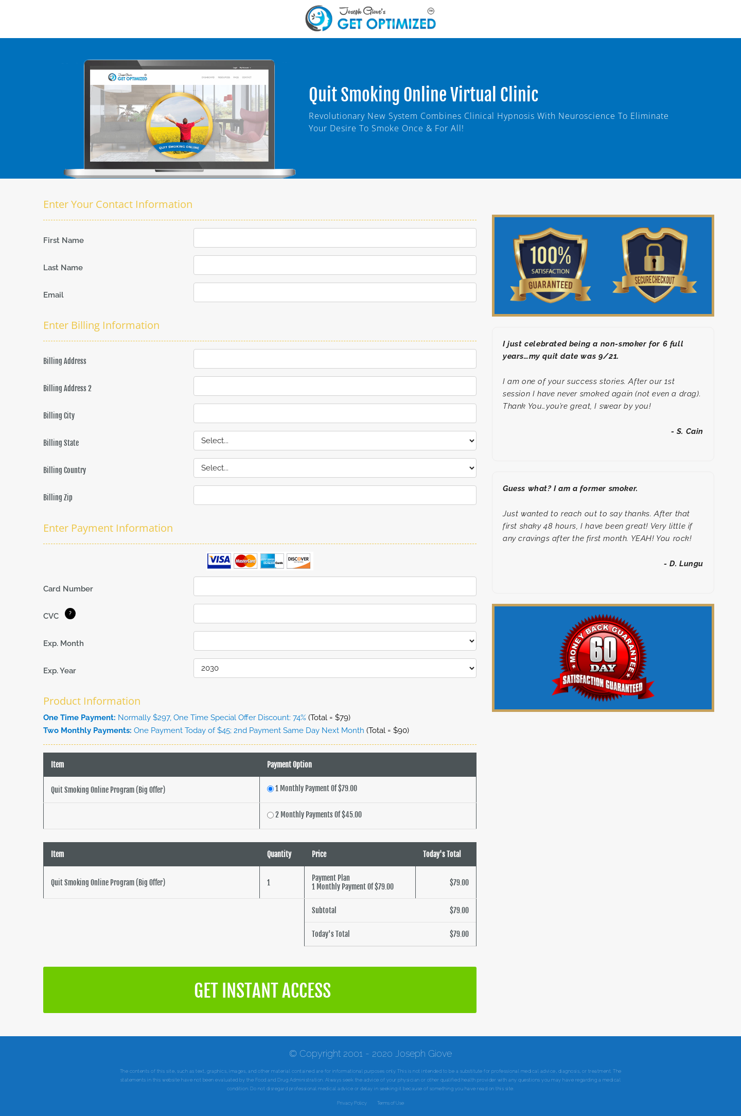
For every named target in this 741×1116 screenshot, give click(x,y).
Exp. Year (59, 670)
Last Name (63, 267)
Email (53, 295)
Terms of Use (390, 1103)
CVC (51, 616)
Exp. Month (63, 643)
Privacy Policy (352, 1103)
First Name (63, 240)
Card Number (68, 589)
